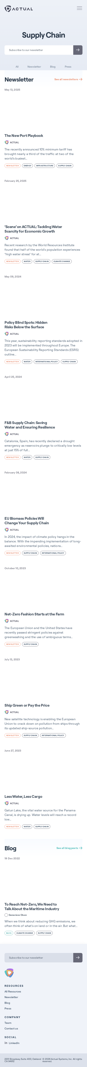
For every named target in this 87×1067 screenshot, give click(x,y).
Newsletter (34, 66)
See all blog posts (69, 848)
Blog (53, 66)
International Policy (46, 361)
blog (8, 933)
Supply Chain (64, 165)
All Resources (13, 991)
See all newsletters (68, 79)
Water (27, 261)
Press (68, 66)
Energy (27, 165)
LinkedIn (12, 1043)
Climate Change (61, 261)
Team (8, 1023)
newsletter (12, 165)
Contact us (11, 1028)
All (17, 66)
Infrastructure (44, 165)
